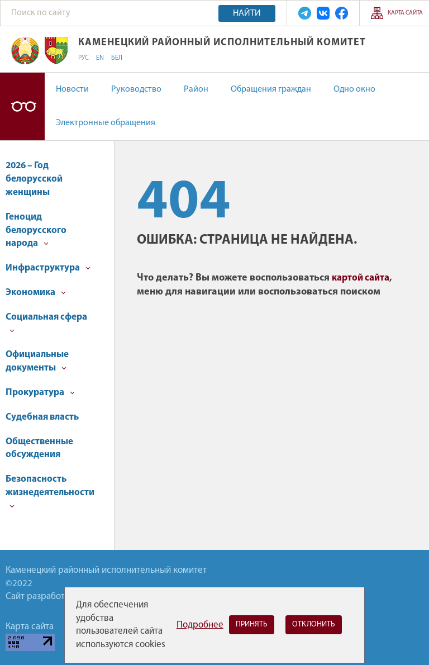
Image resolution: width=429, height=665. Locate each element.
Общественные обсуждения (39, 448)
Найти (247, 13)
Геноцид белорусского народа (36, 230)
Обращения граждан (271, 89)
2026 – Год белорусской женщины (34, 179)
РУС (83, 58)
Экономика (36, 292)
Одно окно (354, 89)
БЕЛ (116, 58)
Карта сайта (405, 13)
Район (196, 89)
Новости (72, 89)
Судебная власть (42, 417)
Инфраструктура (48, 268)
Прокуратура (40, 392)
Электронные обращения (105, 122)
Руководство (136, 89)
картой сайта (360, 278)
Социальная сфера (46, 322)
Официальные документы (37, 361)
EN (100, 58)
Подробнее (200, 625)
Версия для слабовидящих (22, 106)
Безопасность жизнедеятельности (50, 491)
